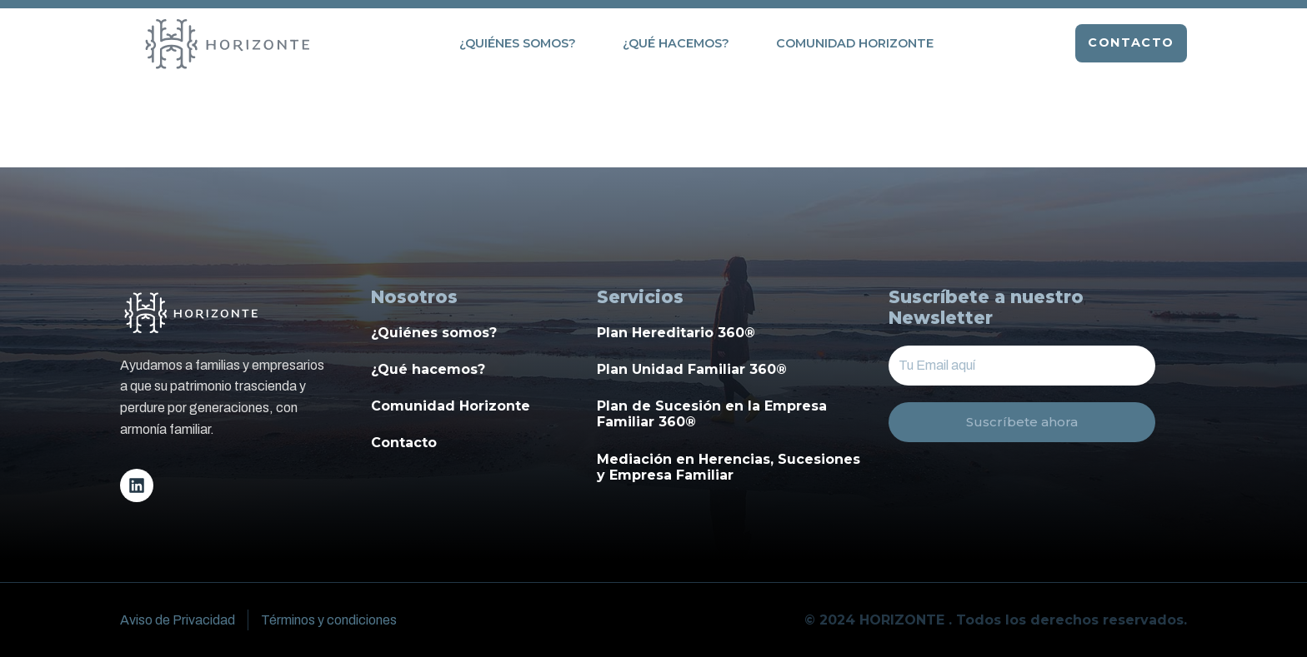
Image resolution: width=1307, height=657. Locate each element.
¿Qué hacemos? (676, 43)
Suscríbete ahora (1022, 423)
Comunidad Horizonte (855, 43)
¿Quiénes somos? (517, 43)
